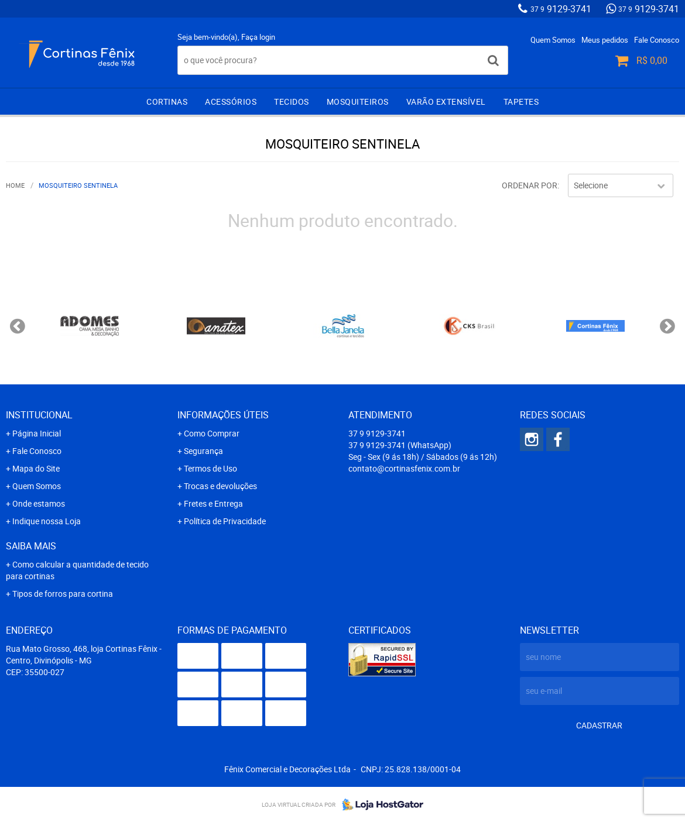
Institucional (39, 414)
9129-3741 (560, 8)
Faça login (258, 37)
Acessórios (230, 101)
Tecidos (291, 101)
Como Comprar (211, 433)
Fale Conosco (656, 40)
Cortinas (166, 101)
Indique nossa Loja (46, 521)
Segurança (203, 450)
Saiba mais (31, 545)
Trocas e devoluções (220, 485)
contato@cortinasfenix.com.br (404, 468)
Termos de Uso (210, 468)
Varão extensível (446, 101)
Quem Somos (553, 40)
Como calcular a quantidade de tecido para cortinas (77, 570)
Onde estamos (38, 503)
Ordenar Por (529, 185)
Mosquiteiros (358, 101)
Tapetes (521, 101)
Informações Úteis (223, 414)
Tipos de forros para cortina (62, 593)
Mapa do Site (36, 468)
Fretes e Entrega (213, 503)
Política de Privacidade (225, 521)
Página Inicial (36, 433)
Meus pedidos (604, 40)
